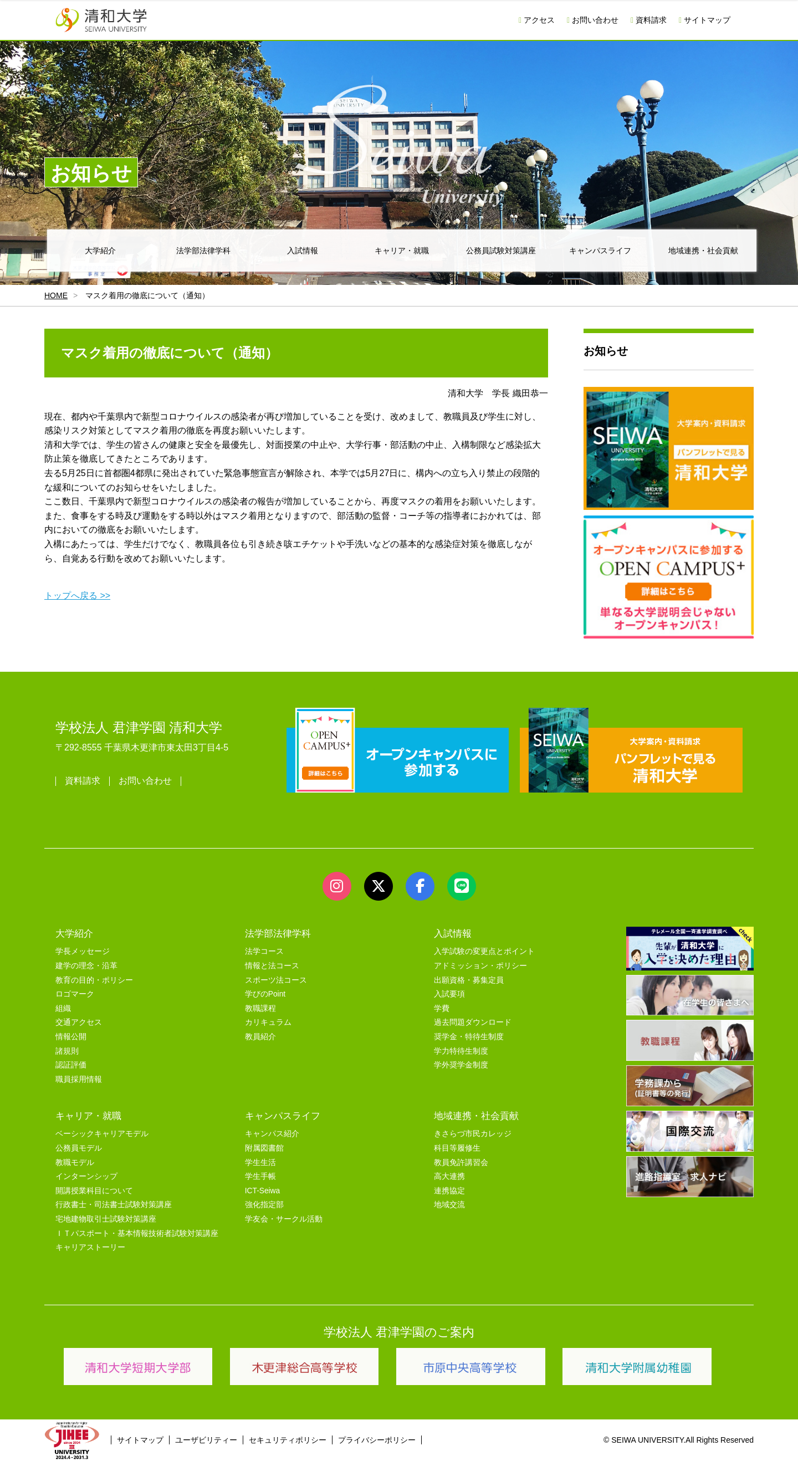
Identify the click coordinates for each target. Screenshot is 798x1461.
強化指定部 (264, 1205)
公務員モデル (78, 1148)
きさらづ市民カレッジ (472, 1134)
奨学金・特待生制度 (469, 1037)
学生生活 (260, 1162)
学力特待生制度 (461, 1051)
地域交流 (449, 1205)
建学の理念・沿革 (86, 966)
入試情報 (302, 250)
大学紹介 (100, 250)
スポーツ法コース (276, 980)
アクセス (537, 20)
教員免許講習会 (461, 1162)
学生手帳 (260, 1176)
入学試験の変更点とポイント (484, 951)
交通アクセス (78, 1022)
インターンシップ (86, 1176)
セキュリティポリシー (287, 1440)
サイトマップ (704, 20)
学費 (441, 1008)
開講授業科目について (94, 1191)
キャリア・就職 (402, 250)
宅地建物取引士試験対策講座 (105, 1219)
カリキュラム (268, 1022)
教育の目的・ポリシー (94, 980)
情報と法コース (272, 966)
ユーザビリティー (206, 1440)
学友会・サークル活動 (284, 1219)
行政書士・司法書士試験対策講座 (113, 1205)
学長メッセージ (82, 951)
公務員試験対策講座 (501, 250)
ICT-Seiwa (262, 1191)
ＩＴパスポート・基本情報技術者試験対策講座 (136, 1233)
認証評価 (70, 1065)
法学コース (264, 951)
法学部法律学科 (203, 250)
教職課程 (260, 1008)
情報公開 (70, 1037)
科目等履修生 (457, 1148)
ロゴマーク (74, 994)
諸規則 (67, 1051)
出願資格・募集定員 (469, 980)
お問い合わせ (592, 20)
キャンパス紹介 (272, 1134)
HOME (56, 295)
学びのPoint (265, 994)
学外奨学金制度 (461, 1065)
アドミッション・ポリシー (480, 966)
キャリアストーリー (90, 1247)
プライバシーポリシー (377, 1440)
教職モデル (74, 1162)
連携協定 (449, 1191)
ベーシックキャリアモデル (102, 1134)
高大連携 (449, 1176)
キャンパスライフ (600, 250)
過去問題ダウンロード (472, 1022)
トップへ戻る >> (77, 595)
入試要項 (449, 994)
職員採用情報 (78, 1079)
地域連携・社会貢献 (703, 250)
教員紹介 (260, 1037)
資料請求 (649, 20)
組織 (63, 1008)
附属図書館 (264, 1148)
